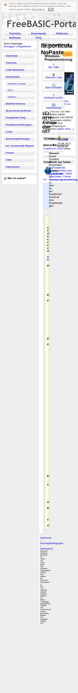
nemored (63, 139)
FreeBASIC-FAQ (15, 117)
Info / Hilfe (53, 66)
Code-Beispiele (15, 69)
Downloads (38, 33)
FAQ (39, 37)
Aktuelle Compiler (17, 83)
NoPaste (15, 37)
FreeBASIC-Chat (53, 148)
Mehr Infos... (66, 129)
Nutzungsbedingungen (51, 605)
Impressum (13, 166)
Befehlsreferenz (15, 103)
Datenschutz (46, 610)
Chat (9, 159)
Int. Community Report (20, 145)
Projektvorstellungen (19, 124)
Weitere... (13, 97)
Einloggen (9, 46)
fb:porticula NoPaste (18, 110)
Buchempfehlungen (18, 138)
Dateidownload (53, 106)
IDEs (10, 90)
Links (9, 131)
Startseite (12, 55)
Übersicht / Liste (53, 76)
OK (51, 9)
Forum (10, 152)
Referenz (62, 33)
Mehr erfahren (38, 9)
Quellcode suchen (53, 96)
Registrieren (24, 46)
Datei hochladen (53, 86)
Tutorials (15, 33)
